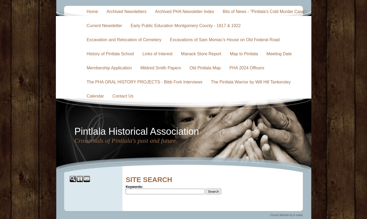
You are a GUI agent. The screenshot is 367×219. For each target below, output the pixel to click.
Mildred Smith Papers (160, 68)
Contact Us (122, 96)
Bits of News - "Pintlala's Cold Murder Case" (264, 11)
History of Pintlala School (110, 54)
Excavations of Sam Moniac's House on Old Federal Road (225, 39)
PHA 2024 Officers (246, 68)
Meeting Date (279, 54)
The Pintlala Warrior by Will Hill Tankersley (251, 82)
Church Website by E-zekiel (286, 215)
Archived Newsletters (126, 11)
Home (92, 11)
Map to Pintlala (244, 54)
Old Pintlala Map (205, 68)
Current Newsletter (104, 25)
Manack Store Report (201, 54)
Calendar (95, 96)
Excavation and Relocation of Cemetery (124, 39)
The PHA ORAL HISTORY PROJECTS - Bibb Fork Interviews (145, 82)
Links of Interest (157, 54)
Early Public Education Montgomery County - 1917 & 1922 (186, 25)
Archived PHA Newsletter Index (184, 11)
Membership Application (109, 68)
